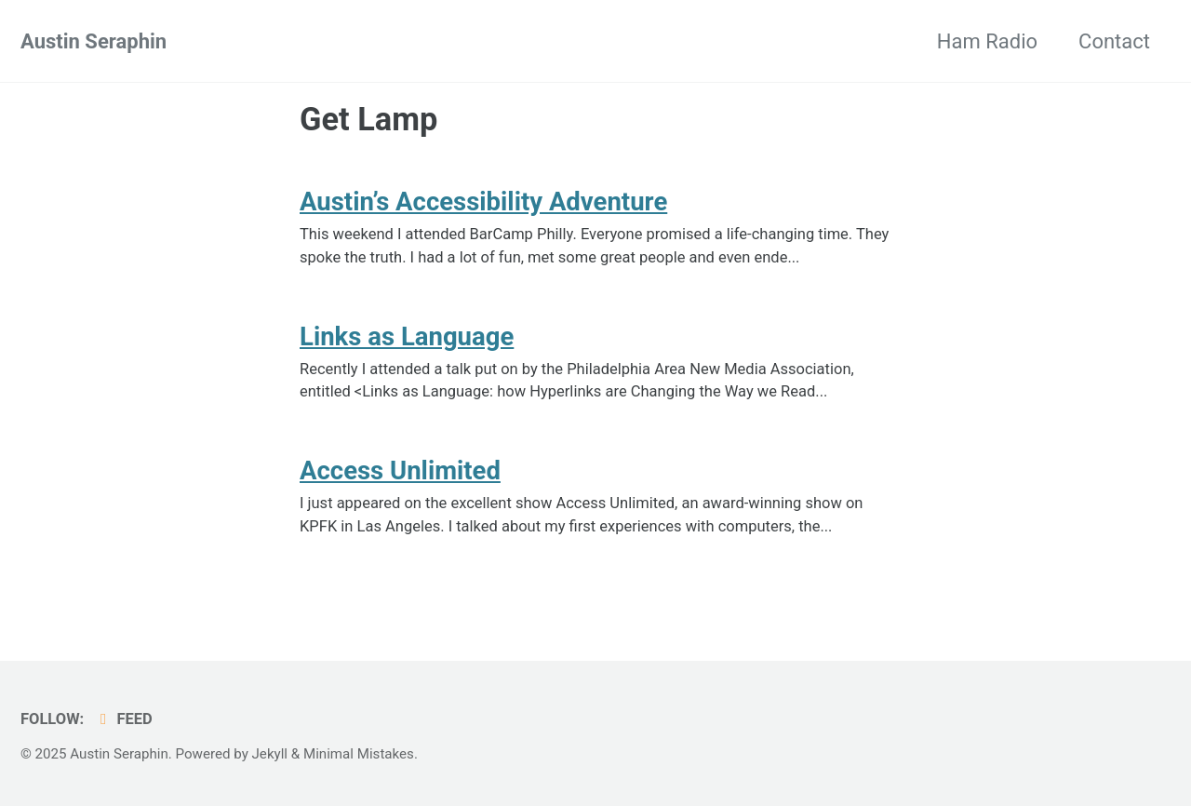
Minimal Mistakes (358, 754)
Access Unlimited (400, 470)
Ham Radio (987, 41)
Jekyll (270, 754)
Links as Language (407, 336)
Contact (1114, 41)
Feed (123, 719)
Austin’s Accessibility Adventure (483, 201)
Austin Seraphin (93, 41)
